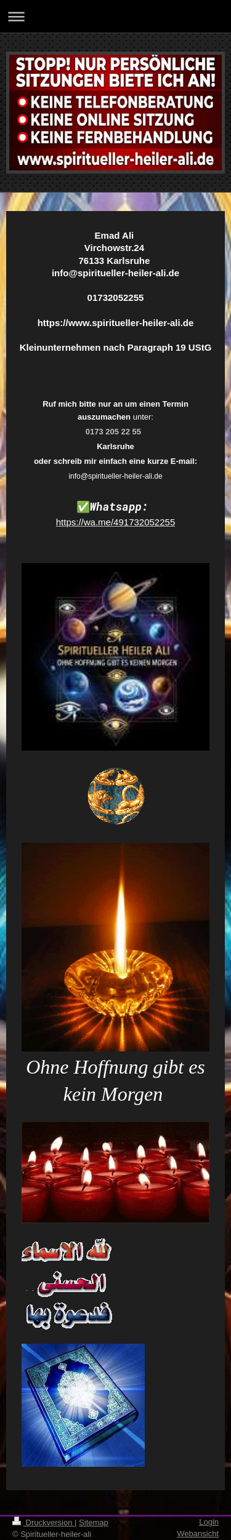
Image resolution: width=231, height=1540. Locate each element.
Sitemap (93, 1522)
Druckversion (43, 1522)
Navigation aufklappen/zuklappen (115, 16)
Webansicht (198, 1533)
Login (209, 1521)
